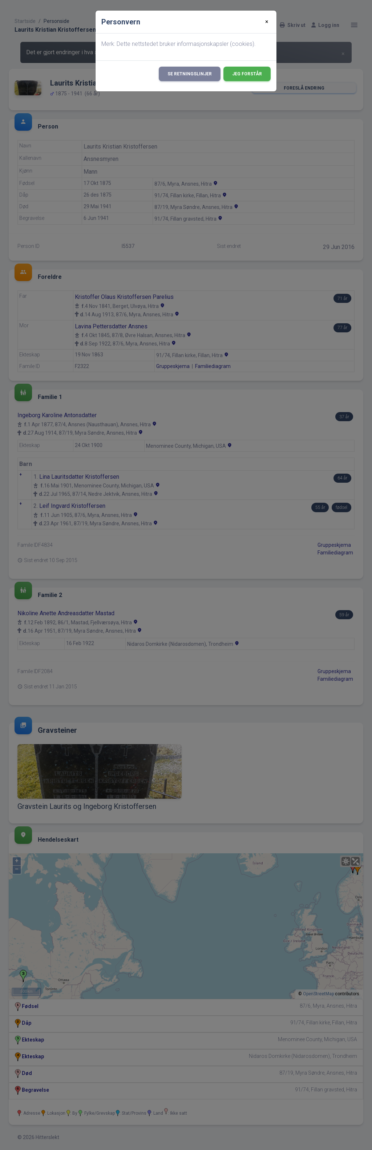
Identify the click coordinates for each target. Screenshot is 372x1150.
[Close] (267, 22)
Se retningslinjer (189, 73)
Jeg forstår (247, 73)
